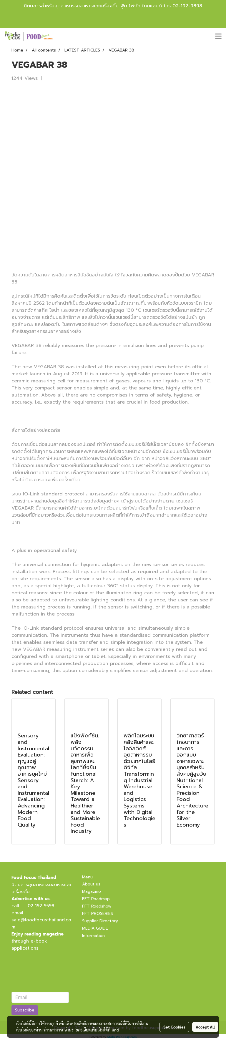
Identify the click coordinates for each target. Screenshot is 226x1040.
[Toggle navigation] (218, 36)
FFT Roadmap (96, 899)
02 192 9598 (41, 906)
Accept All (205, 1026)
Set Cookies (174, 1026)
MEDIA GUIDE (95, 928)
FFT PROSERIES (97, 913)
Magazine (91, 891)
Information (93, 936)
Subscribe (24, 1010)
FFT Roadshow (96, 906)
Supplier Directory (100, 921)
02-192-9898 (187, 5)
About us (91, 884)
